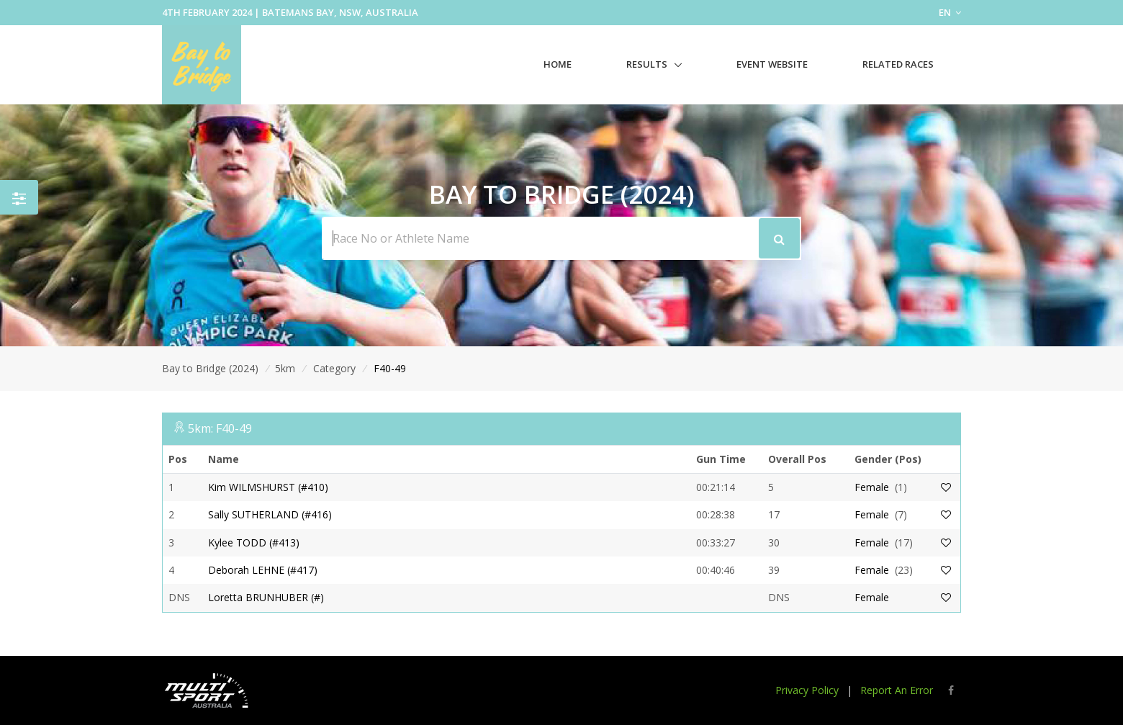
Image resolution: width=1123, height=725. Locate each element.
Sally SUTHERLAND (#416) (270, 514)
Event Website (772, 64)
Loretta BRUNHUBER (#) (266, 597)
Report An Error (896, 690)
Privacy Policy (807, 690)
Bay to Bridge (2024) (210, 368)
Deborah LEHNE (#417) (262, 570)
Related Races (898, 64)
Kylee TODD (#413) (253, 542)
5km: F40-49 (220, 428)
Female (871, 487)
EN (950, 12)
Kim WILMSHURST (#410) (268, 487)
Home (558, 64)
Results (646, 64)
